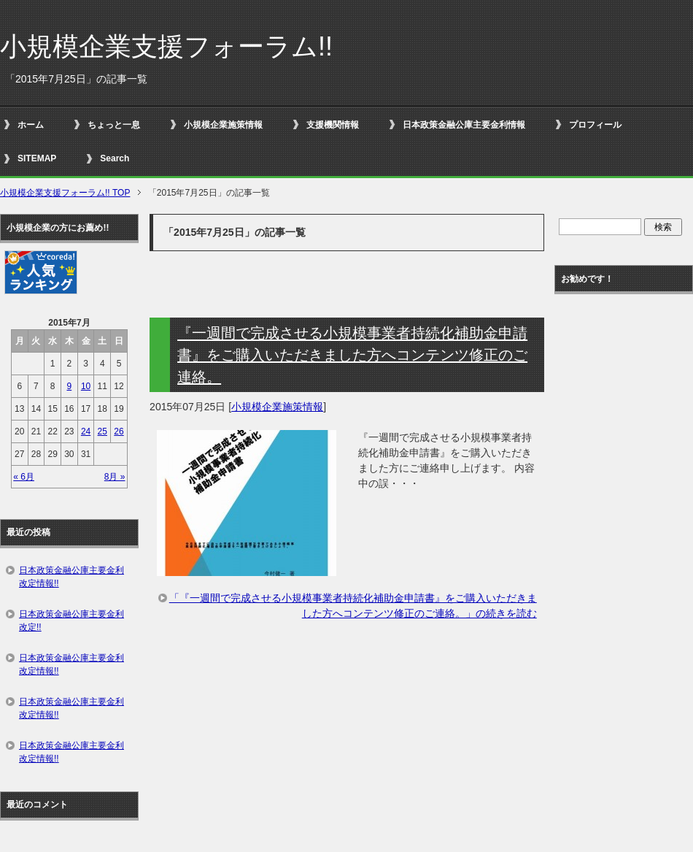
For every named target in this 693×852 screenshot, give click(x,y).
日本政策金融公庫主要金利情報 (464, 125)
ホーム (31, 125)
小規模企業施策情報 (223, 125)
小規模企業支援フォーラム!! (166, 46)
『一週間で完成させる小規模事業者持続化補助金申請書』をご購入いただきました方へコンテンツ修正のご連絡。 (352, 355)
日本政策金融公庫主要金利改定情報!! (71, 576)
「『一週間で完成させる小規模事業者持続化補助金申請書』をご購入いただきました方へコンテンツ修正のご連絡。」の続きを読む (353, 605)
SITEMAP (37, 158)
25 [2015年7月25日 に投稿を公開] (102, 431)
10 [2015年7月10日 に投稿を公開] (85, 386)
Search (114, 158)
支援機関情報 (332, 125)
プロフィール (595, 125)
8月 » (114, 477)
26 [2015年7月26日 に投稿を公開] (118, 431)
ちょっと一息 (114, 125)
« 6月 (23, 477)
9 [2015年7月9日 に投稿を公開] (69, 386)
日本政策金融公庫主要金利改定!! (71, 620)
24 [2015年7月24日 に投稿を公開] (85, 431)
